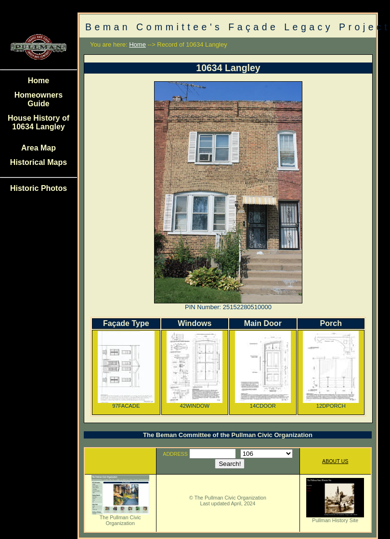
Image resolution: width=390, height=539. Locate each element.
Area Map (38, 148)
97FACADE (126, 403)
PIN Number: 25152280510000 (228, 307)
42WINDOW (194, 403)
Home (38, 80)
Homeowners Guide (38, 99)
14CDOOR (263, 403)
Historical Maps (38, 162)
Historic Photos (38, 188)
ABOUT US (335, 461)
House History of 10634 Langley (38, 122)
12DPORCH (331, 403)
